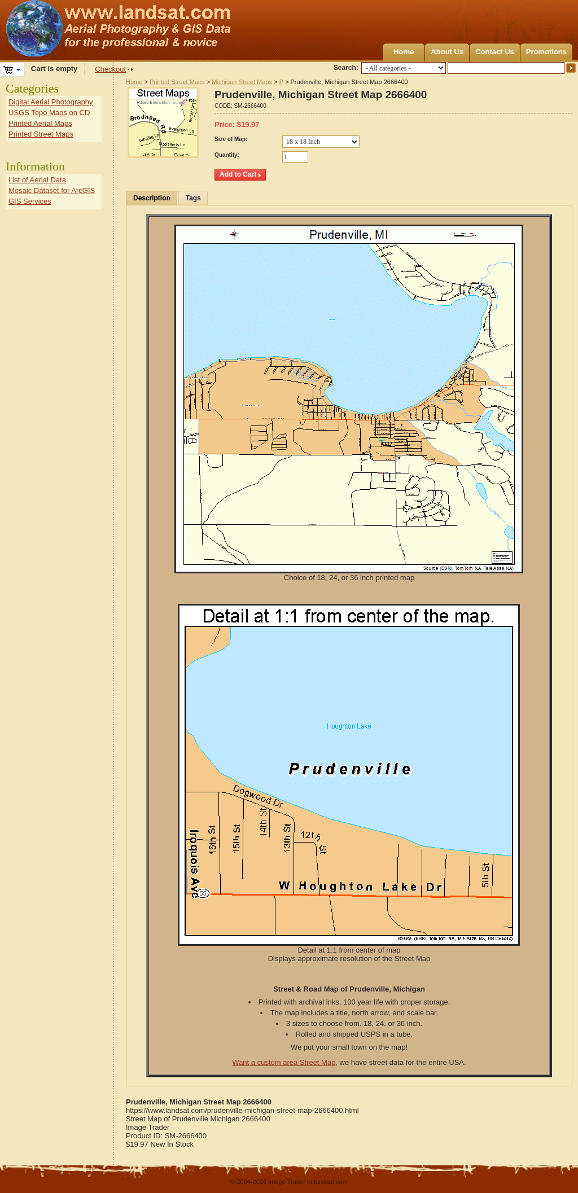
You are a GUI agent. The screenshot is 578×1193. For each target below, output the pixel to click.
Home (403, 51)
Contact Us (494, 51)
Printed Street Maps (177, 81)
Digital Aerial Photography (50, 102)
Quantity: (226, 155)
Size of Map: (230, 139)
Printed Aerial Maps (40, 123)
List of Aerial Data (37, 180)
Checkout (110, 69)
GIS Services (29, 201)
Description (151, 198)
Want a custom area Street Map (283, 1062)
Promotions (546, 51)
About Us (447, 51)
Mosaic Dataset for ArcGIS (51, 190)
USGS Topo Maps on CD (49, 112)
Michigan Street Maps (242, 81)
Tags (193, 198)
